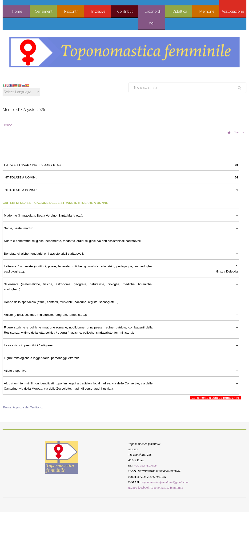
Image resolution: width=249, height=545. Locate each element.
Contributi (125, 11)
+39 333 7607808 (145, 465)
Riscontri (71, 11)
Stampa (236, 132)
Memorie (206, 11)
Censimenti (44, 11)
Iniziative (98, 11)
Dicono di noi (153, 17)
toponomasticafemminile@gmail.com (165, 482)
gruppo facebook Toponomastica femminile (155, 488)
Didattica (179, 11)
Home (17, 11)
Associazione (233, 11)
